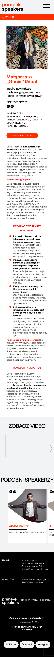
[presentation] (51, 448)
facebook (27, 644)
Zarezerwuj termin (22, 135)
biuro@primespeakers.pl (35, 569)
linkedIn (11, 644)
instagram (43, 644)
